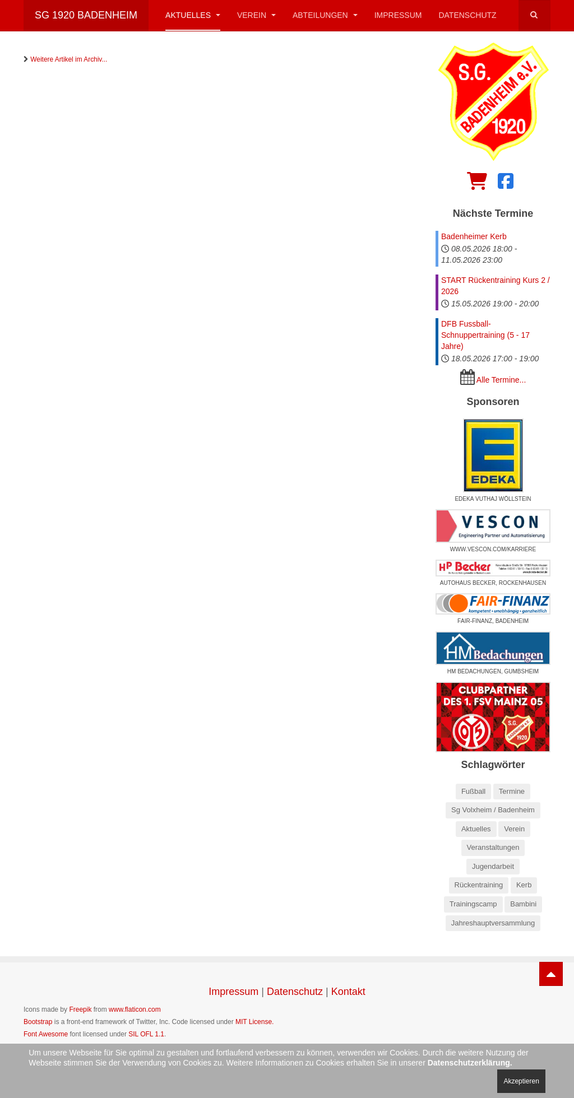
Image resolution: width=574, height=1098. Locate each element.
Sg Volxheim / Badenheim (493, 810)
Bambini (523, 904)
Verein (256, 15)
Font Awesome (46, 1034)
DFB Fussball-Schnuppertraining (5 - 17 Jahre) (485, 335)
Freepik (80, 1009)
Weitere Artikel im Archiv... (68, 59)
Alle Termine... (501, 379)
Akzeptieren (521, 1081)
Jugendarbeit (493, 866)
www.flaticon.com (135, 1009)
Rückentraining (479, 885)
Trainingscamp (473, 904)
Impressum (398, 15)
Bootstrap (38, 1022)
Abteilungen (325, 15)
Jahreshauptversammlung (493, 923)
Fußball (473, 791)
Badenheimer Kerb (474, 236)
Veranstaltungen (493, 847)
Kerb (523, 885)
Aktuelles (192, 15)
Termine (512, 791)
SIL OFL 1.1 (146, 1034)
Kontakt (348, 991)
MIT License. (254, 1022)
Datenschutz (467, 15)
